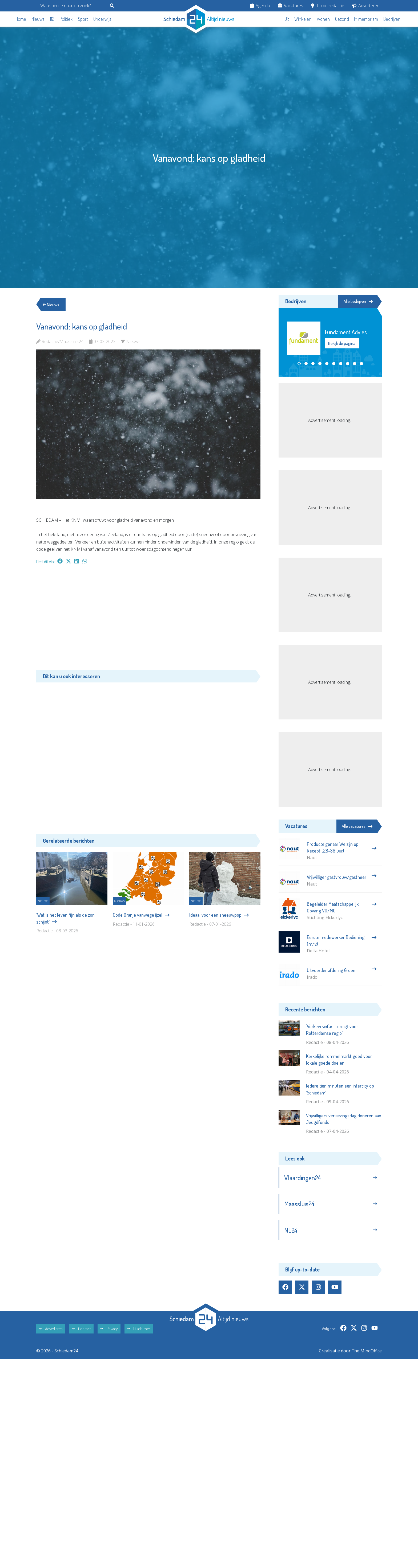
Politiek (66, 19)
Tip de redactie (327, 6)
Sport (83, 19)
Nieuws (38, 19)
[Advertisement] (148, 619)
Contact (81, 1329)
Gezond (342, 19)
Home (20, 19)
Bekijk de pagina (341, 343)
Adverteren (365, 6)
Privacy (109, 1329)
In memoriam (366, 19)
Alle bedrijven (357, 301)
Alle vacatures (357, 826)
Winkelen (302, 19)
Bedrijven (391, 19)
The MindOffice (366, 1352)
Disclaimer (138, 1329)
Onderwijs (102, 19)
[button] (299, 364)
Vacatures (290, 6)
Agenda (260, 6)
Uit (286, 19)
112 (52, 19)
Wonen (323, 19)
